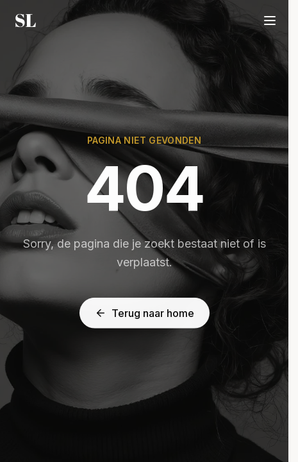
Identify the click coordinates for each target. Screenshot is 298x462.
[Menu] (270, 20)
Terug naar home (144, 313)
